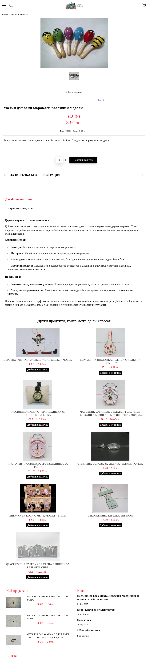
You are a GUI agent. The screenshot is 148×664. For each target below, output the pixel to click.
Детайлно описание (18, 199)
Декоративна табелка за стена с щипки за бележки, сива (38, 566)
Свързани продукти (19, 208)
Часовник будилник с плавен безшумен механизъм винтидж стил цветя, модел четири (110, 413)
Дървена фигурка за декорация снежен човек (38, 359)
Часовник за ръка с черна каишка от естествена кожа (38, 413)
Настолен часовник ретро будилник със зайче (38, 465)
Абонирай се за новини (89, 630)
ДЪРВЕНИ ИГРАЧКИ (19, 14)
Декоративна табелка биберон (110, 515)
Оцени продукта (75, 92)
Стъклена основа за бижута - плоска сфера (110, 463)
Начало (5, 14)
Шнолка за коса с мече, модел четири (37, 515)
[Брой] (59, 160)
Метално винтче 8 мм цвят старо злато (48, 598)
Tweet (101, 100)
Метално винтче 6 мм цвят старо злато (48, 617)
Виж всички (83, 636)
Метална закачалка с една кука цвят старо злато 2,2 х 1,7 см (48, 636)
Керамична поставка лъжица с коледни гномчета (110, 361)
